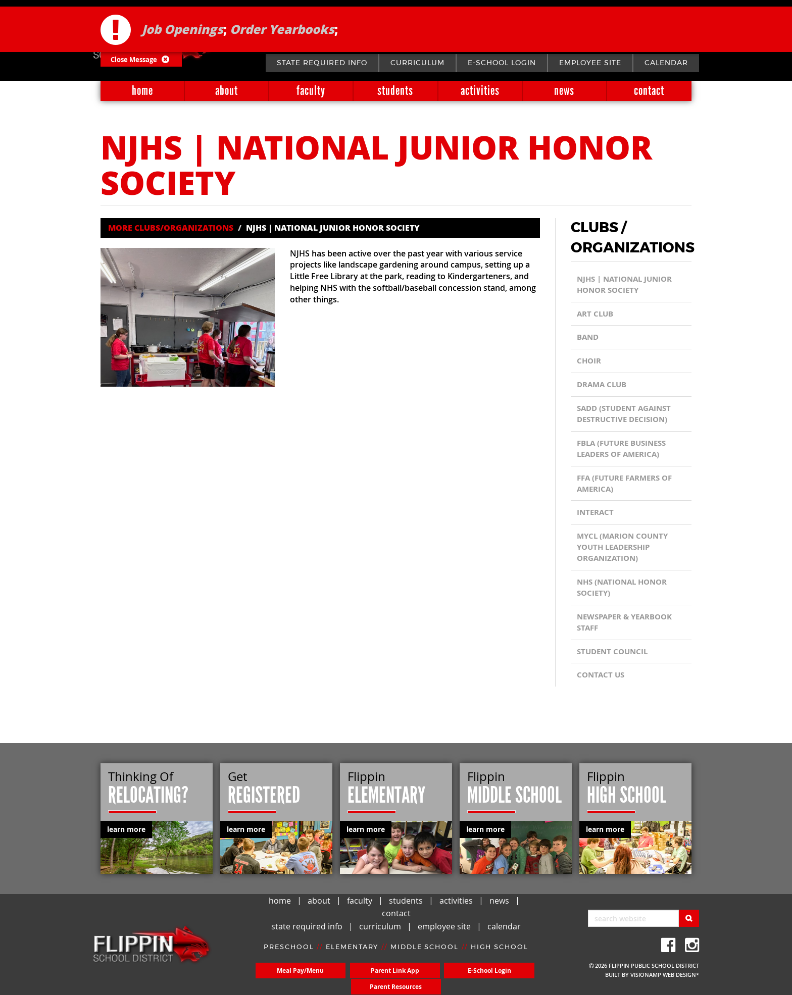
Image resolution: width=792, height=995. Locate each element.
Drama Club (603, 385)
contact (649, 90)
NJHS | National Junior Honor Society (628, 285)
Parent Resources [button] (501, 978)
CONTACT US (602, 678)
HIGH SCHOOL (500, 955)
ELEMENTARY (351, 955)
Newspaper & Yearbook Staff (628, 624)
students (395, 90)
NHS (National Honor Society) (625, 590)
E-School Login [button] (431, 978)
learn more (126, 829)
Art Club (596, 314)
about (226, 90)
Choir (590, 361)
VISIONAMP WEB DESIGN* (664, 974)
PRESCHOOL (288, 955)
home (142, 90)
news (564, 90)
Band (589, 337)
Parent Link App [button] (361, 978)
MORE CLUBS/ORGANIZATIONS (170, 227)
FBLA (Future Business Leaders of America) (625, 450)
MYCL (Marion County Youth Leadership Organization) (625, 549)
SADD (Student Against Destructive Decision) (627, 415)
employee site (590, 63)
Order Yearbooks (282, 22)
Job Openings (182, 22)
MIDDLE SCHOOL (424, 955)
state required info (322, 63)
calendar (666, 63)
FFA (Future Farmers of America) (628, 485)
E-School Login (502, 63)
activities (480, 90)
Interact (596, 513)
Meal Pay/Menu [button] (290, 978)
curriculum (417, 63)
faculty (310, 90)
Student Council (614, 654)
